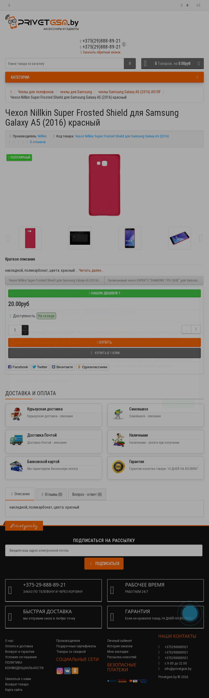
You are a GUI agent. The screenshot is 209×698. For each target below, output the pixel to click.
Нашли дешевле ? (104, 293)
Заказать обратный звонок (100, 52)
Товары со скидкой (71, 651)
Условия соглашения (21, 657)
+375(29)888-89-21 (100, 47)
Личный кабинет (119, 640)
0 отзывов (38, 142)
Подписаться (104, 563)
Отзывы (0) (51, 494)
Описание (20, 493)
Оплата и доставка (19, 646)
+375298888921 (173, 652)
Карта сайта (13, 689)
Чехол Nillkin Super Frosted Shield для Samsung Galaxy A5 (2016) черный (56, 280)
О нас (9, 640)
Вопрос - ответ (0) (87, 494)
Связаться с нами (18, 678)
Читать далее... (91, 270)
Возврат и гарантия (19, 651)
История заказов (120, 646)
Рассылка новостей (121, 657)
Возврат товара (17, 684)
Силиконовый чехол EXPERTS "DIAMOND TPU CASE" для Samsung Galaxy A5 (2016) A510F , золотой (156, 280)
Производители (68, 640)
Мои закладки (117, 651)
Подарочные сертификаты (76, 646)
